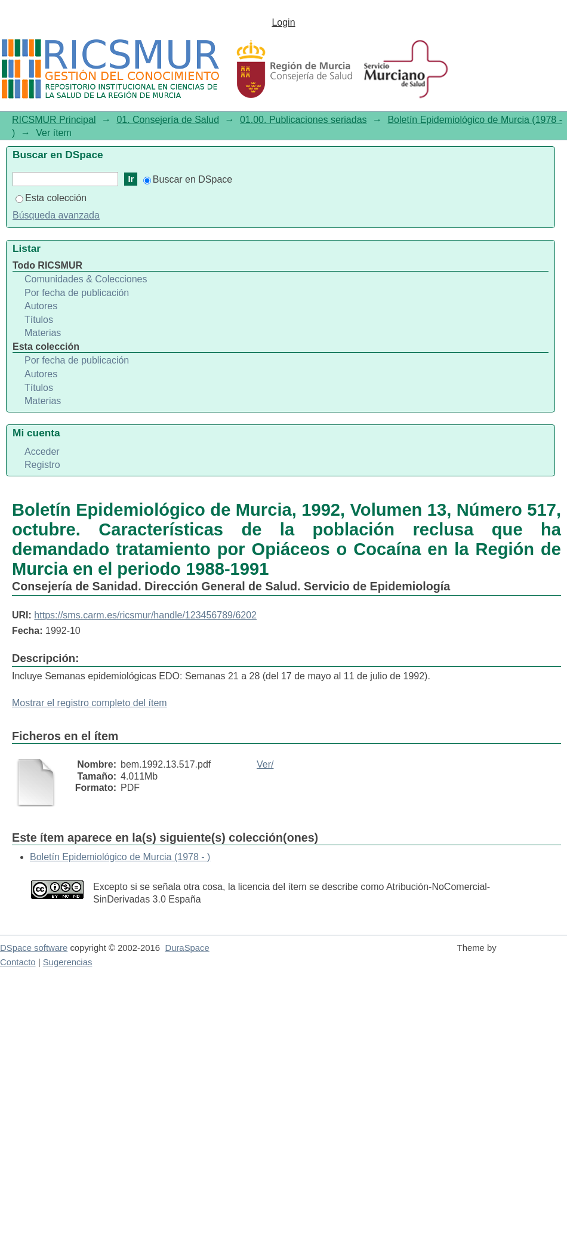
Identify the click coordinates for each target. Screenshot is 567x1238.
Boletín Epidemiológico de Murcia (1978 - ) (120, 857)
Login (283, 22)
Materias (42, 333)
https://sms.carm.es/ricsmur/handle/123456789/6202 (145, 615)
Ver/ (265, 764)
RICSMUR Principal (53, 120)
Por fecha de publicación (76, 293)
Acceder (42, 451)
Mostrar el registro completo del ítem (89, 703)
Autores (40, 306)
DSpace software (33, 948)
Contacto (18, 962)
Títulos (38, 320)
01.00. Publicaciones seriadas (303, 120)
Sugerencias (68, 962)
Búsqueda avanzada (56, 215)
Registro (42, 465)
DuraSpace (187, 948)
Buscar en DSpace (187, 179)
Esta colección (51, 198)
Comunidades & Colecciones (85, 279)
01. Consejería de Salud (167, 120)
